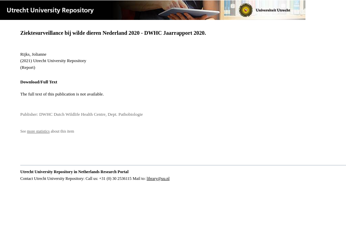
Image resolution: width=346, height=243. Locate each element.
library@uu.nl (158, 178)
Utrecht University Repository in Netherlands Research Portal (74, 171)
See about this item (47, 131)
